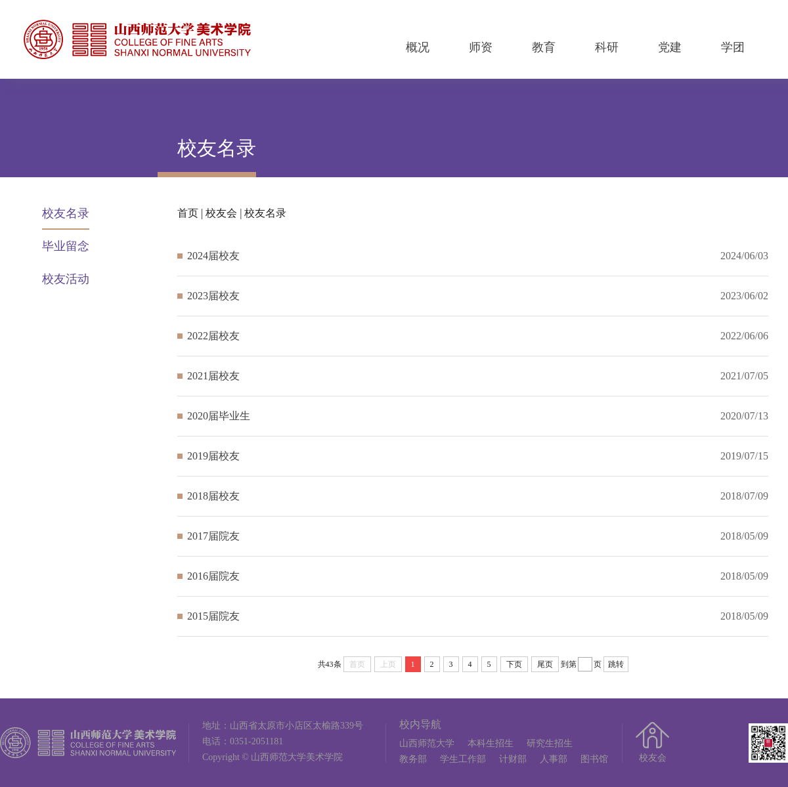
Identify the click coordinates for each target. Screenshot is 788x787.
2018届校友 (213, 495)
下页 (514, 664)
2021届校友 (213, 375)
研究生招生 (550, 743)
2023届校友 (213, 295)
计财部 (513, 759)
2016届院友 (213, 576)
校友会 (221, 213)
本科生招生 (491, 743)
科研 (607, 47)
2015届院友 (213, 616)
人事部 (553, 759)
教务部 (413, 759)
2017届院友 (213, 536)
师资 (480, 47)
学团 (733, 47)
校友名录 (65, 213)
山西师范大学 (426, 743)
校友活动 (65, 279)
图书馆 (594, 759)
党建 (670, 47)
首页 (187, 213)
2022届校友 (213, 335)
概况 (417, 47)
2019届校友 (213, 455)
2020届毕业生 (218, 415)
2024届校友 (213, 255)
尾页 (545, 664)
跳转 (616, 664)
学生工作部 (463, 759)
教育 (544, 47)
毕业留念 (65, 246)
